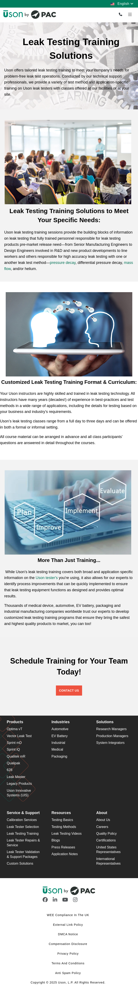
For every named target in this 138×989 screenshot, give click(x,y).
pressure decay (63, 263)
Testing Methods (63, 827)
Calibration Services (22, 820)
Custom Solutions (20, 863)
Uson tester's (47, 578)
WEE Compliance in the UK (68, 915)
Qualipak (13, 763)
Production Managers (112, 736)
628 (9, 770)
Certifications (106, 840)
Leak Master (16, 777)
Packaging (59, 756)
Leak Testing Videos (66, 833)
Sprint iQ (13, 749)
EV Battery (59, 736)
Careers (102, 827)
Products (15, 722)
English (122, 3)
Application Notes (64, 854)
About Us (103, 820)
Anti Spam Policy (68, 973)
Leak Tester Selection (23, 827)
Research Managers (111, 729)
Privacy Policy (68, 953)
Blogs (55, 840)
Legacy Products (19, 783)
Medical (57, 749)
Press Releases (63, 847)
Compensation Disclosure (68, 944)
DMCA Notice (68, 934)
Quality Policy (106, 833)
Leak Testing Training (23, 833)
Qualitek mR (16, 756)
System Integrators (110, 742)
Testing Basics (62, 820)
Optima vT (14, 729)
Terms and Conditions (68, 963)
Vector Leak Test (19, 736)
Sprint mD (14, 742)
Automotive (59, 729)
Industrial (58, 742)
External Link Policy (68, 924)
